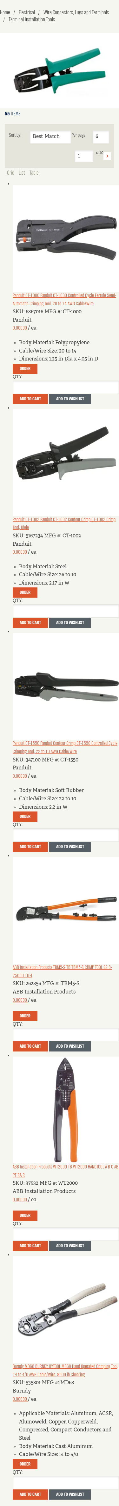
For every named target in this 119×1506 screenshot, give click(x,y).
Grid (10, 173)
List (22, 173)
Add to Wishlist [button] (70, 399)
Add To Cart (30, 399)
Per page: (79, 135)
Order (25, 369)
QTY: (18, 377)
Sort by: (15, 135)
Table (34, 173)
